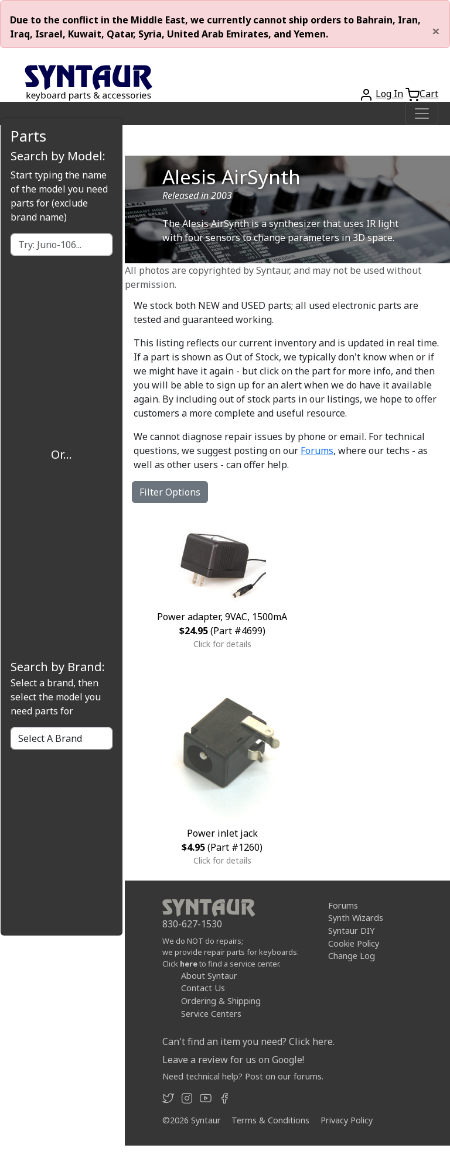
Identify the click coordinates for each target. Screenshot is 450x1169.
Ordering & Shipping (221, 1000)
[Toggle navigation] (421, 113)
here (188, 963)
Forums (317, 450)
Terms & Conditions (270, 1120)
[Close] (436, 31)
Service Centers (211, 1013)
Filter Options (169, 492)
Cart (429, 93)
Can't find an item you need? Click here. (248, 1041)
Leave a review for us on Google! (233, 1059)
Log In (389, 93)
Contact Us (203, 987)
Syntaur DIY (351, 930)
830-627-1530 (192, 923)
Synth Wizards (355, 917)
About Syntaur (209, 975)
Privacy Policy (347, 1120)
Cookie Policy (353, 943)
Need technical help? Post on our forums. (242, 1076)
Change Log (351, 955)
